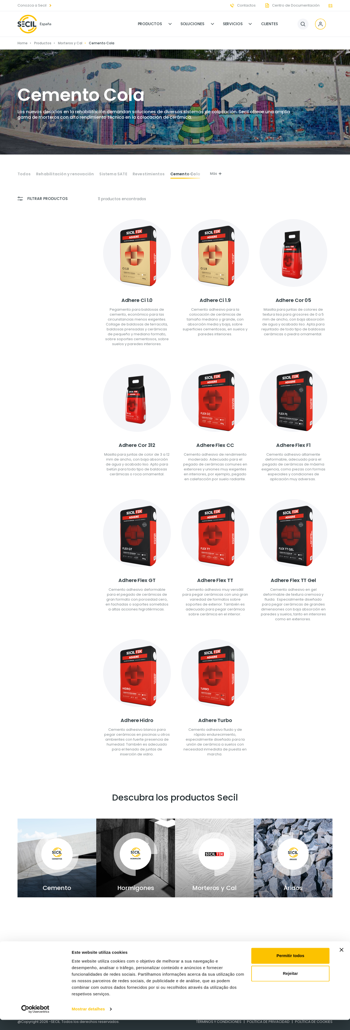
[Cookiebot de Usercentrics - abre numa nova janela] (35, 1019)
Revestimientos (149, 174)
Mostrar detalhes (88, 1019)
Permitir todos (290, 966)
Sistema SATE (113, 174)
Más (216, 173)
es (330, 5)
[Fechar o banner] (341, 960)
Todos (24, 174)
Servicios (233, 24)
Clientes (269, 24)
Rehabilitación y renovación (65, 174)
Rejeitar (290, 983)
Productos (150, 24)
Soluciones (192, 24)
